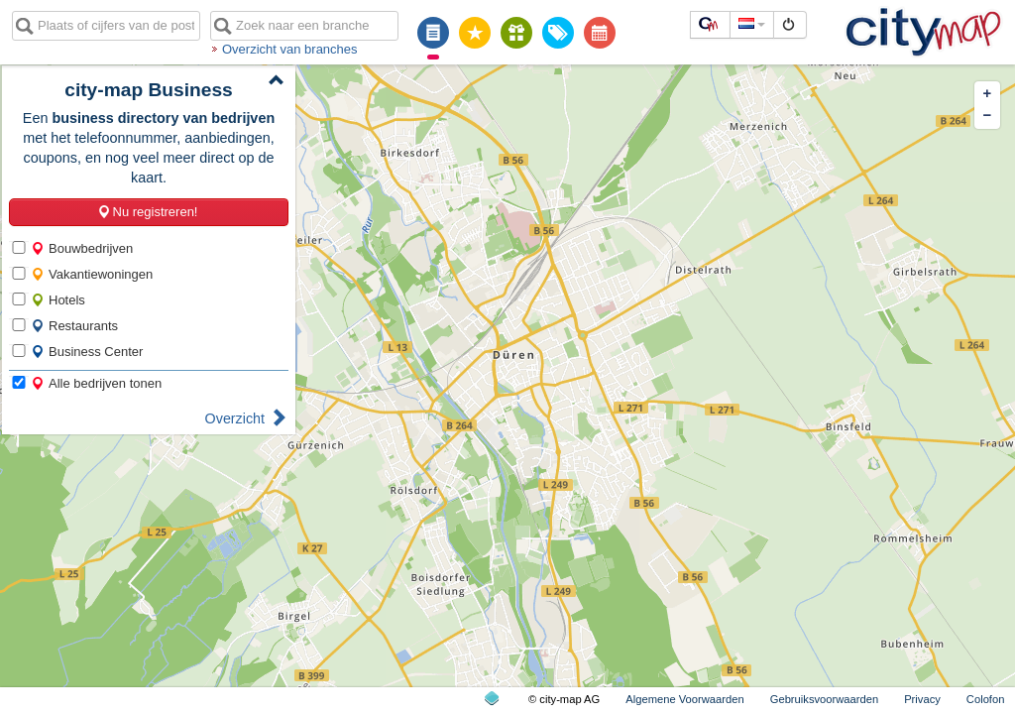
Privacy (922, 699)
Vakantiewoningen (92, 274)
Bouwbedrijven (82, 248)
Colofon (985, 699)
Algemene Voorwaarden (684, 699)
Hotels (58, 300)
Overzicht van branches (290, 49)
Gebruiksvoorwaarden (824, 699)
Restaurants (74, 325)
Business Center (87, 351)
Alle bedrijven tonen (96, 383)
